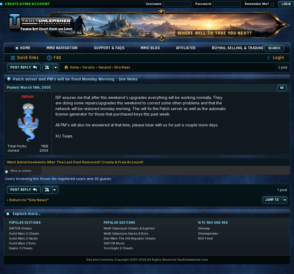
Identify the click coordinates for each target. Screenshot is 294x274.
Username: (168, 4)
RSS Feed (205, 238)
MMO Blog (150, 48)
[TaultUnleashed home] (44, 23)
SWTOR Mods (114, 243)
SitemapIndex (208, 233)
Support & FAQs (109, 48)
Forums (89, 67)
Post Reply (23, 67)
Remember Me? (259, 4)
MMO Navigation (62, 48)
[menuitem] (53, 58)
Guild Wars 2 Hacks (23, 238)
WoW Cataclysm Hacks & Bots (126, 233)
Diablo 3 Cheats (21, 248)
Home (22, 48)
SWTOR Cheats (20, 228)
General (104, 67)
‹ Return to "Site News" (28, 200)
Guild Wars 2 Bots (22, 243)
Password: (218, 4)
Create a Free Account (27, 4)
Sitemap (204, 228)
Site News (122, 67)
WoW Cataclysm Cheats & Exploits (129, 228)
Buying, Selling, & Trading (238, 48)
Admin (27, 96)
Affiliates (186, 48)
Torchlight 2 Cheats (118, 248)
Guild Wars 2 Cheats (24, 233)
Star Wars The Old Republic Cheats (130, 238)
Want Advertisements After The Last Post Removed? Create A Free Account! (75, 162)
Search (274, 48)
